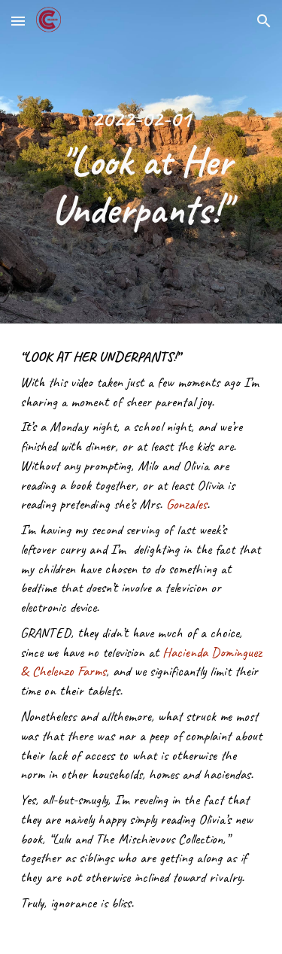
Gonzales (186, 504)
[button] (18, 20)
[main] (141, 162)
